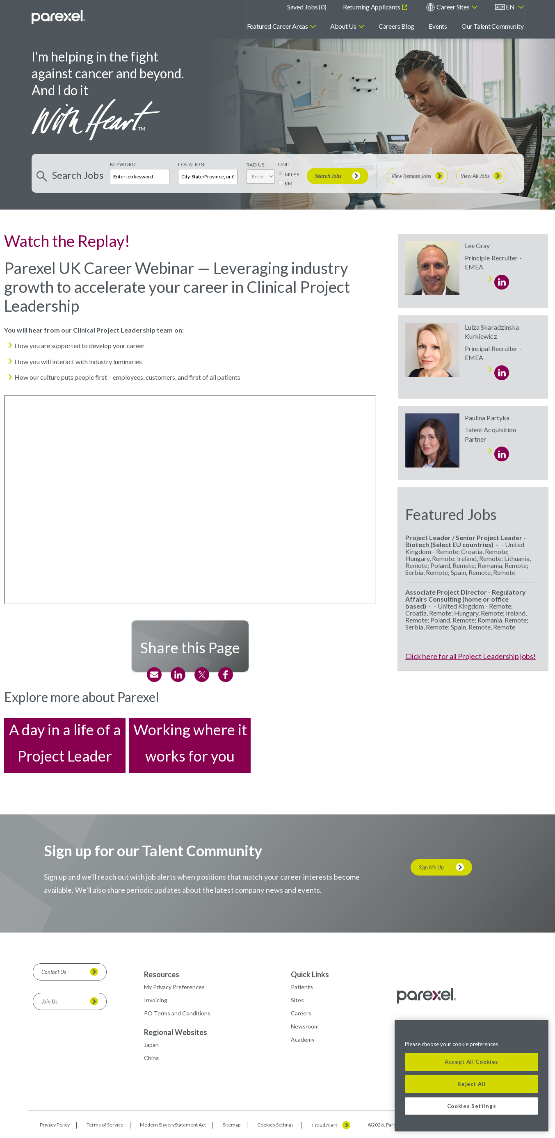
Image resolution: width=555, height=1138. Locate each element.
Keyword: (123, 164)
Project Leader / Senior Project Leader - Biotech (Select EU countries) (465, 541)
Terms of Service (105, 1125)
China (151, 1057)
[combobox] (208, 176)
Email (154, 674)
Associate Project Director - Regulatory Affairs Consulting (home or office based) (465, 599)
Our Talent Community (492, 26)
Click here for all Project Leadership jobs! (470, 656)
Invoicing (155, 1000)
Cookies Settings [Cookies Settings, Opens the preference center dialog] (471, 1106)
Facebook (225, 674)
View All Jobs (475, 176)
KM (289, 183)
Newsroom (305, 1026)
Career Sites (452, 7)
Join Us (49, 1001)
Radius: (256, 165)
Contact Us (53, 972)
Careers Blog (396, 26)
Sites (297, 1000)
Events (438, 26)
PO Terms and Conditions (177, 1013)
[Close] (538, 1032)
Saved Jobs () (307, 7)
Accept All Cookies (471, 1061)
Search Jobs (328, 176)
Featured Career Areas (277, 26)
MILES (292, 174)
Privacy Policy (55, 1125)
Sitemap (231, 1125)
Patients (302, 986)
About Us (343, 26)
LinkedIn (178, 674)
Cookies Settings (275, 1125)
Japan (151, 1044)
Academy (303, 1039)
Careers (301, 1013)
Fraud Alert (324, 1125)
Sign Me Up (431, 867)
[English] (509, 7)
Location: (192, 164)
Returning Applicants (372, 7)
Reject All (471, 1084)
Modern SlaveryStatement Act (173, 1125)
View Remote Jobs (411, 176)
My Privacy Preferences (174, 986)
